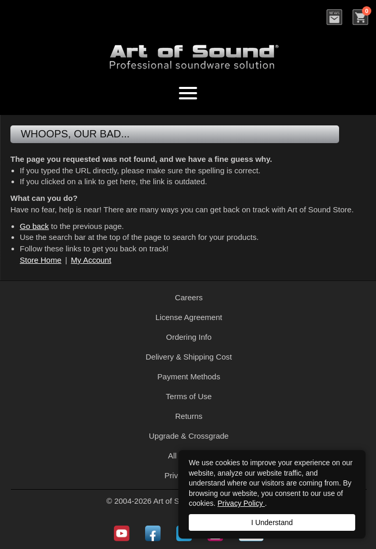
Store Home (40, 260)
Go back (34, 226)
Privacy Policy (241, 503)
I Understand (272, 522)
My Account (91, 260)
